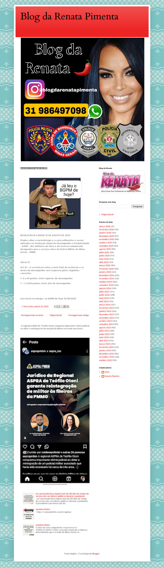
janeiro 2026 (105, 233)
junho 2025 (104, 255)
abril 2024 (104, 301)
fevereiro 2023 (106, 347)
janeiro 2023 (105, 350)
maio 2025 (104, 259)
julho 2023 (104, 331)
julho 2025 (104, 252)
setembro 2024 (106, 285)
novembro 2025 (106, 239)
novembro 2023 (106, 318)
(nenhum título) (43, 509)
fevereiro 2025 (106, 269)
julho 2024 (104, 291)
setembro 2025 (106, 246)
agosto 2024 (105, 288)
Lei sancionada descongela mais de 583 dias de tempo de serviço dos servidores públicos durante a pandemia (62, 495)
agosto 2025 (105, 249)
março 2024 (104, 304)
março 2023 (104, 344)
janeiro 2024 (105, 311)
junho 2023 (104, 334)
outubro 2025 (105, 242)
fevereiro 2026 (106, 229)
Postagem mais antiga (79, 315)
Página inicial (56, 315)
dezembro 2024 (106, 275)
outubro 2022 (105, 360)
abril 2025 (103, 262)
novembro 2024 (106, 278)
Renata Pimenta (112, 376)
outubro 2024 (105, 282)
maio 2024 (104, 298)
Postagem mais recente (32, 315)
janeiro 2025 (105, 272)
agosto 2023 (105, 327)
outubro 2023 (105, 321)
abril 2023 (103, 340)
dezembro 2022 (106, 353)
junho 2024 (104, 295)
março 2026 (104, 226)
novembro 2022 (106, 357)
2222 (107, 372)
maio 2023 (104, 337)
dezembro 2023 (106, 314)
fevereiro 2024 (106, 308)
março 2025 (104, 265)
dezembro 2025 (106, 236)
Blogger (96, 553)
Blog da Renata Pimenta (69, 16)
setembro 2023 (106, 324)
